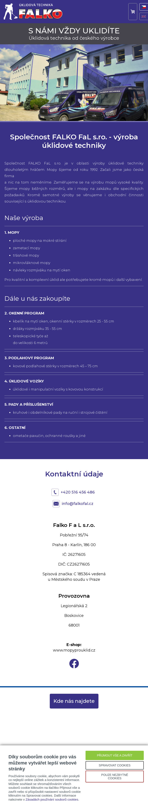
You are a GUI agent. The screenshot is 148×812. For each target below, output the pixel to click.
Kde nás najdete (74, 701)
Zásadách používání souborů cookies (52, 799)
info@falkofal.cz (77, 503)
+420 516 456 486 (78, 492)
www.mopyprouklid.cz (74, 650)
